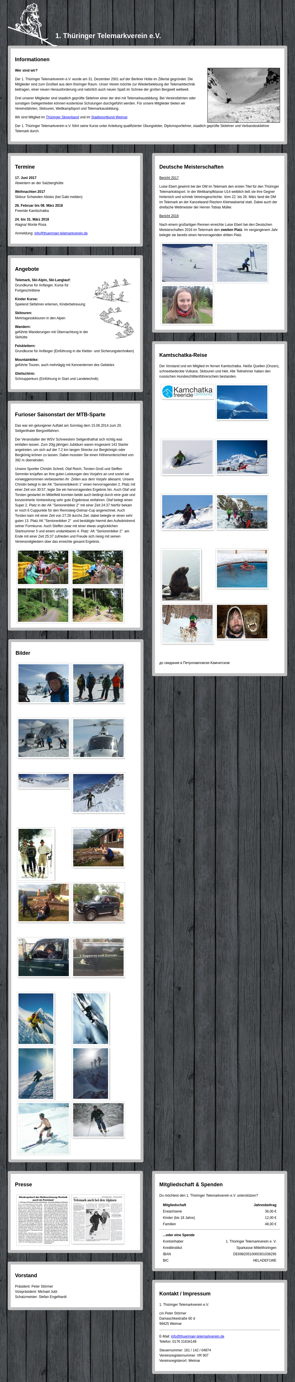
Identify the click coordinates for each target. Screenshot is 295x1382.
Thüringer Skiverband (62, 117)
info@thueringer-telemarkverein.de (61, 233)
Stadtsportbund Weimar (109, 117)
